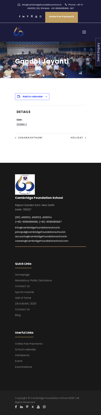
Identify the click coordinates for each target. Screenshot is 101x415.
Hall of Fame (23, 298)
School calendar (25, 349)
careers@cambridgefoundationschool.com (41, 241)
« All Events (21, 53)
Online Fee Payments (61, 16)
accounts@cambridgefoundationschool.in (41, 236)
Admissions (22, 355)
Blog (18, 315)
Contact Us (22, 286)
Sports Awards (24, 292)
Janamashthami (30, 137)
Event (18, 361)
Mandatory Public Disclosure (33, 280)
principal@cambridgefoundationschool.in (40, 232)
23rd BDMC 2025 (25, 303)
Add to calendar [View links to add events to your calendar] (33, 96)
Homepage (22, 275)
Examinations (23, 367)
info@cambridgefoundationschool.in (37, 227)
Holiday (77, 137)
